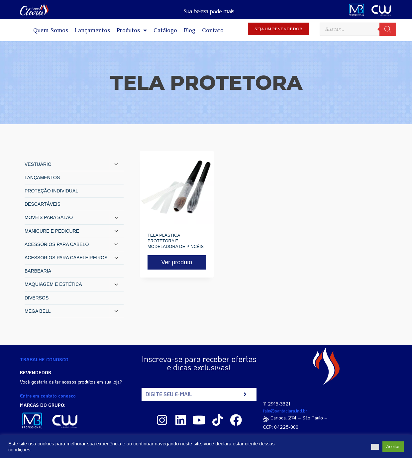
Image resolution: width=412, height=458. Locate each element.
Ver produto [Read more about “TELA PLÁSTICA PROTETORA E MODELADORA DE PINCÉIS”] (176, 262)
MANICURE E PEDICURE (52, 231)
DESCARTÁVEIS (42, 204)
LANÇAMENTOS (42, 177)
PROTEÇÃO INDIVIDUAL (51, 190)
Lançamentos (92, 30)
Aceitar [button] (393, 446)
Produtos (132, 30)
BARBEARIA (38, 271)
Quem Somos (50, 30)
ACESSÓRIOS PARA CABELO (57, 244)
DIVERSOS (37, 297)
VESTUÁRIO (38, 164)
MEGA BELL (38, 311)
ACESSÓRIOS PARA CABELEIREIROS (66, 257)
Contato (213, 30)
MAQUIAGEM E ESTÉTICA (53, 284)
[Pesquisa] (387, 29)
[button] (375, 447)
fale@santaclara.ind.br (285, 410)
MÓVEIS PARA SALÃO (49, 217)
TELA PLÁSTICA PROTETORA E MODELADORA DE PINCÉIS (176, 241)
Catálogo (165, 30)
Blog (189, 30)
